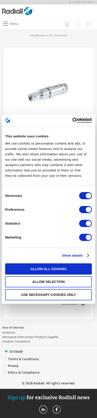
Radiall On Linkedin (43, 409)
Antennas (8, 332)
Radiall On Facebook (57, 409)
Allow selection (48, 282)
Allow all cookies (49, 269)
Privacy (13, 366)
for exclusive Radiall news (49, 397)
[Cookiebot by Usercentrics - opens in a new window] (72, 120)
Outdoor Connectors (16, 341)
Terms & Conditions (23, 359)
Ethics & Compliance (24, 372)
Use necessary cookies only (48, 295)
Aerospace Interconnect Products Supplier (30, 337)
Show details (72, 255)
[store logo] (26, 10)
